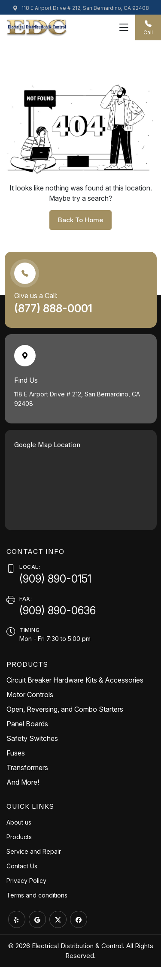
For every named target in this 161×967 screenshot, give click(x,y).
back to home (80, 220)
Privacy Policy (26, 880)
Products (19, 836)
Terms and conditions (36, 895)
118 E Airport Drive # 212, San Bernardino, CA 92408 (80, 8)
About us (18, 822)
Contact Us (21, 866)
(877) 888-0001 (54, 308)
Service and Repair (33, 851)
